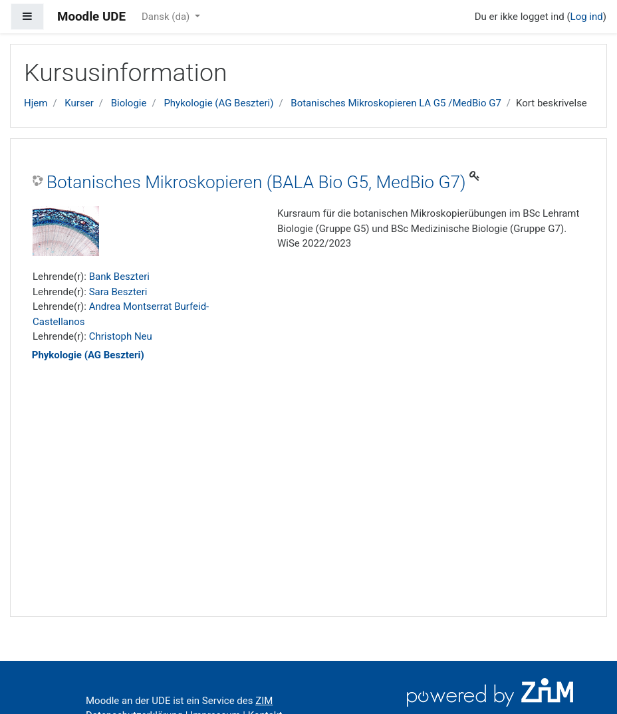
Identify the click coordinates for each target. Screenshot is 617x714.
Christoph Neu (120, 336)
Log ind (586, 17)
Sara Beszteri (118, 292)
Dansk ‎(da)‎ (167, 17)
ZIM (264, 701)
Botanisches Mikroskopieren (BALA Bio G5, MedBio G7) (256, 182)
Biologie (129, 103)
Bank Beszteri (119, 277)
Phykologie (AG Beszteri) (218, 103)
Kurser (78, 103)
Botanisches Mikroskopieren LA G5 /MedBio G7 (396, 103)
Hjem (35, 103)
